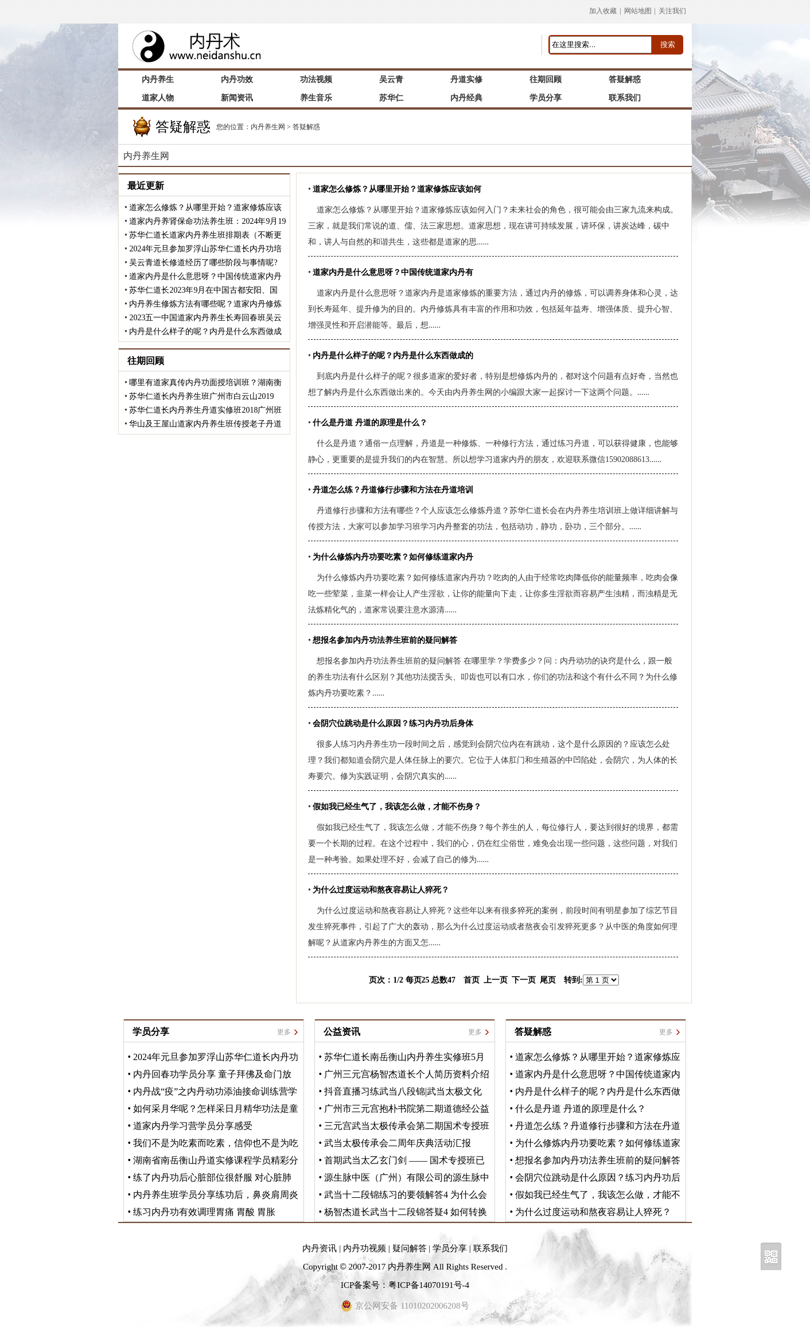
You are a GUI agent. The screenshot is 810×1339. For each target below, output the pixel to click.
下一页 (524, 980)
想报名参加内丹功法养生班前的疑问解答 (597, 1160)
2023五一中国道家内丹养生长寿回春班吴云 (205, 317)
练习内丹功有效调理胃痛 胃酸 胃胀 (204, 1212)
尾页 (548, 980)
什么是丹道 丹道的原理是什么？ (580, 1108)
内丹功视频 (364, 1248)
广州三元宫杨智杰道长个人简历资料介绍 (406, 1074)
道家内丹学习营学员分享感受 (192, 1126)
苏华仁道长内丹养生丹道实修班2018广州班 (205, 410)
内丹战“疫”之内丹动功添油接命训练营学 (215, 1091)
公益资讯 (342, 1032)
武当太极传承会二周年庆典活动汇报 (397, 1143)
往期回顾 (145, 361)
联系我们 (490, 1248)
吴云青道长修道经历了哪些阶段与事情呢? (203, 262)
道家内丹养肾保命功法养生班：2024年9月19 (207, 221)
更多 (284, 1032)
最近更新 (145, 186)
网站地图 (638, 11)
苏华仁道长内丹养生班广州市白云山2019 (201, 396)
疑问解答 (409, 1248)
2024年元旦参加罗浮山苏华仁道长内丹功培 (205, 248)
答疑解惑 (306, 127)
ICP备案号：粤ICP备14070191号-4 (405, 1285)
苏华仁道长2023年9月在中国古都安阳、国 (203, 290)
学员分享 (151, 1032)
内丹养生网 (268, 127)
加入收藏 (603, 11)
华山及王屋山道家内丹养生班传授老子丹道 (205, 424)
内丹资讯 (319, 1248)
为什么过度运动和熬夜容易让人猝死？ (593, 1212)
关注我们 (672, 11)
